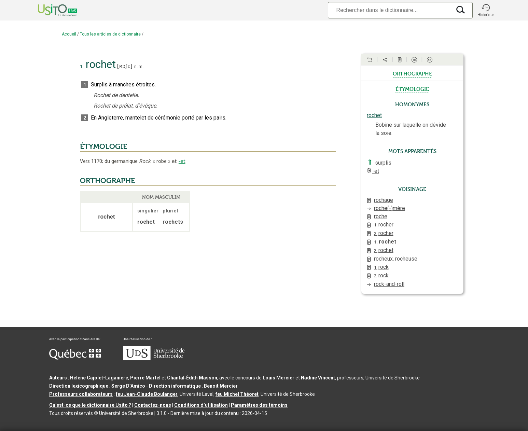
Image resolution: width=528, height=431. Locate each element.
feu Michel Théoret (237, 394)
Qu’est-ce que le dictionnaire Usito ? (90, 405)
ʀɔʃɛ (124, 66)
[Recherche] (389, 10)
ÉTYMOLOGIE (103, 146)
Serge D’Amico (128, 386)
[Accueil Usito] (49, 10)
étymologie (412, 88)
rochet (374, 115)
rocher (383, 224)
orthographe (412, 73)
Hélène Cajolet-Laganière (99, 377)
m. (141, 66)
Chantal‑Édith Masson (192, 377)
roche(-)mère (389, 208)
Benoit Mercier (221, 386)
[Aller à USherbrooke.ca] (153, 358)
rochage (383, 200)
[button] (485, 10)
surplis (383, 162)
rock (381, 267)
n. (136, 66)
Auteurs (58, 377)
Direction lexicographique (78, 386)
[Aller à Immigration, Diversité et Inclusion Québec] (75, 358)
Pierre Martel (145, 377)
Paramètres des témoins (259, 405)
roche (380, 216)
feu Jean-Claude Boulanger (147, 394)
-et (182, 161)
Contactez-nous (152, 405)
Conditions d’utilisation (201, 405)
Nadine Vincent (318, 377)
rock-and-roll (389, 284)
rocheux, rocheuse (395, 258)
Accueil (69, 34)
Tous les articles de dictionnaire (110, 34)
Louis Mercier (278, 377)
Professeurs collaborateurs (81, 394)
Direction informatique (175, 386)
